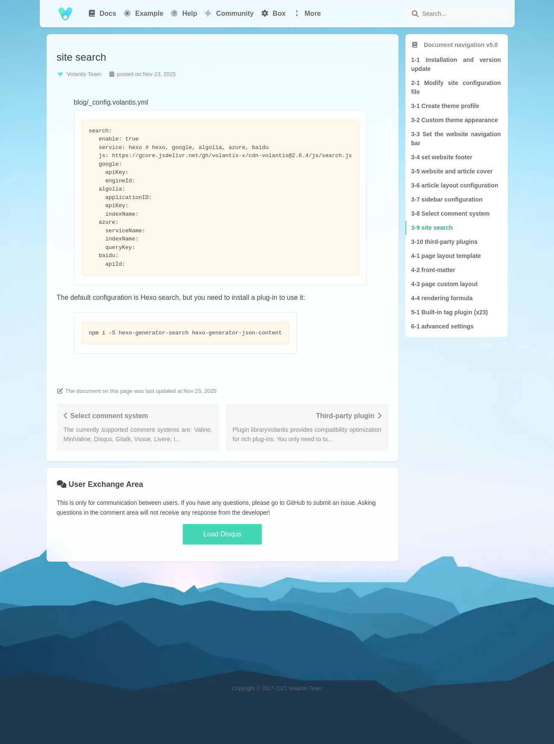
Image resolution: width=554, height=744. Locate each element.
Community (228, 13)
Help (183, 13)
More (307, 13)
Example (143, 13)
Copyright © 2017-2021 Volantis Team (277, 688)
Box (273, 13)
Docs (102, 13)
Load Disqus (222, 534)
